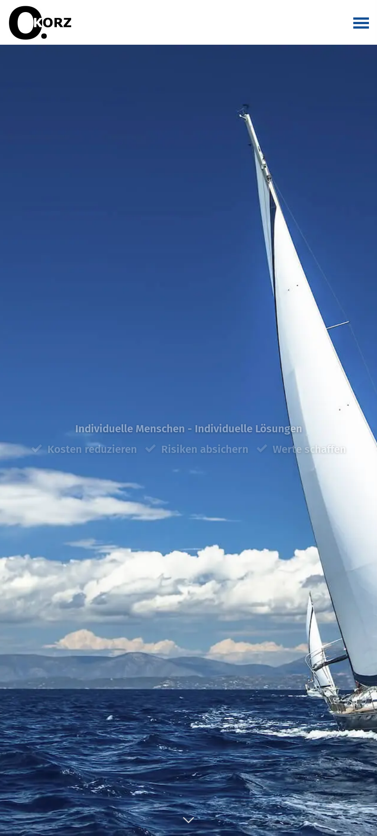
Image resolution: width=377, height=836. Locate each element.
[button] (188, 825)
